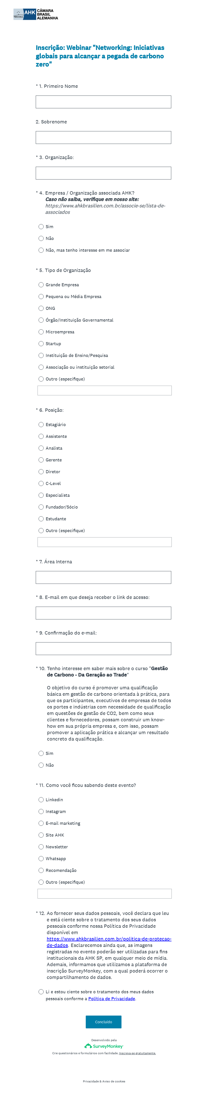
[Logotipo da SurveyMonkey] (104, 1045)
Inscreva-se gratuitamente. (137, 1053)
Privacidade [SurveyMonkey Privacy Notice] (91, 1081)
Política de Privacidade (111, 998)
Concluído (104, 1021)
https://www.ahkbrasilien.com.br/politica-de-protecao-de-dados (109, 941)
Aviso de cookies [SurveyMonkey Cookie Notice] (113, 1081)
